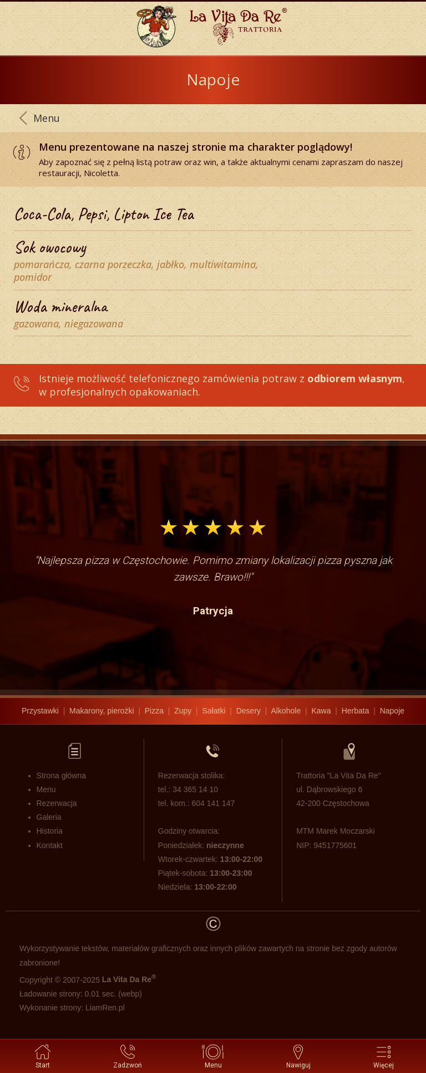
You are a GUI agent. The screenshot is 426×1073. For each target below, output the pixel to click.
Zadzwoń (127, 1056)
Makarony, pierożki (101, 710)
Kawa (321, 710)
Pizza (154, 710)
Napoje (392, 710)
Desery (248, 710)
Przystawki (40, 710)
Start (43, 1056)
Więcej (383, 1056)
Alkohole (286, 710)
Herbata (355, 710)
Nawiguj (298, 1056)
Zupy (182, 710)
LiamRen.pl (105, 1007)
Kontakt (50, 845)
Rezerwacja (57, 803)
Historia (50, 830)
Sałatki (213, 710)
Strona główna (62, 775)
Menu (213, 1056)
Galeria (49, 817)
